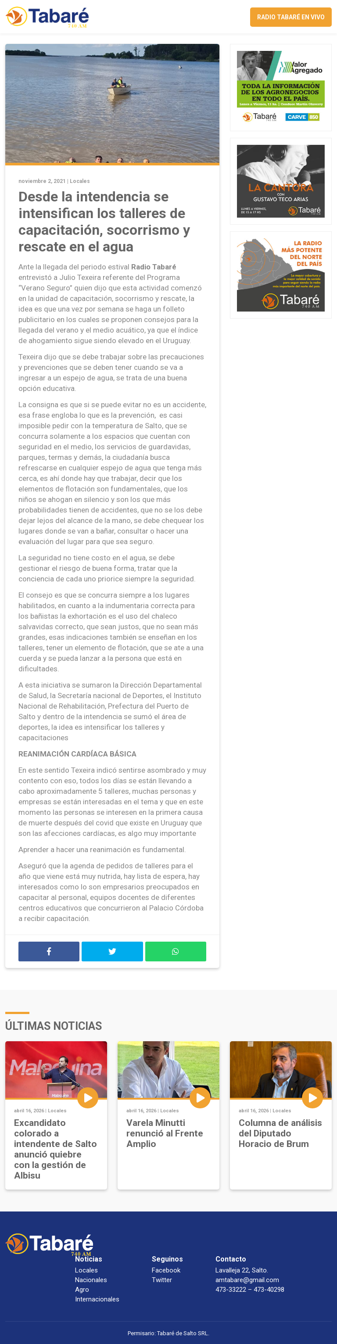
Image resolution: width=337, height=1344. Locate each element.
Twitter (162, 1280)
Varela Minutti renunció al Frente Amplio (164, 1133)
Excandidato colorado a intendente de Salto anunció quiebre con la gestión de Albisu (55, 1149)
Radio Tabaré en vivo (291, 17)
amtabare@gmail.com (247, 1280)
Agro (82, 1290)
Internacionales (97, 1299)
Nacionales (91, 1280)
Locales (80, 181)
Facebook (166, 1270)
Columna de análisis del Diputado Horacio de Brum (280, 1133)
